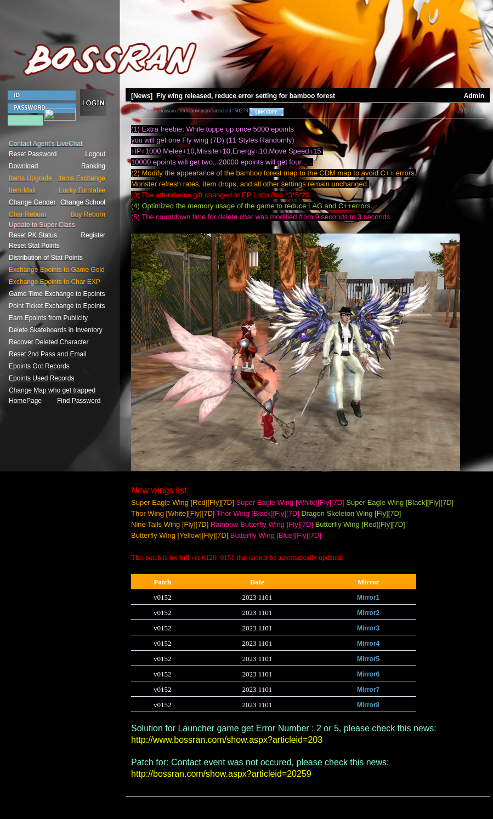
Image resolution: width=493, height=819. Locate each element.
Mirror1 (368, 597)
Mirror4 (368, 643)
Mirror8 (368, 705)
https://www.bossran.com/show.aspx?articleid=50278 (189, 110)
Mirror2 (368, 613)
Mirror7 (368, 689)
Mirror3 (368, 628)
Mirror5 (368, 659)
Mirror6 (368, 674)
